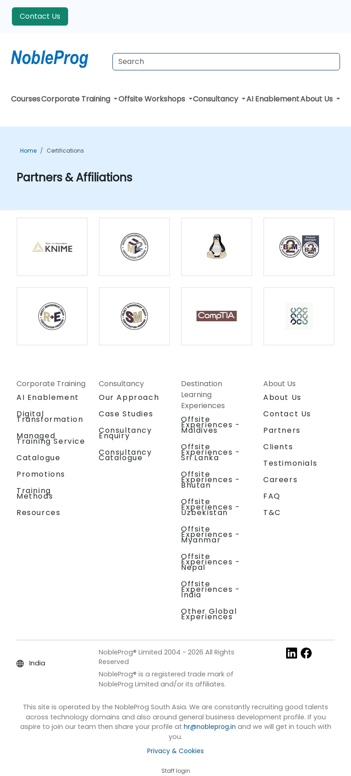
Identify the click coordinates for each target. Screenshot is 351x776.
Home (28, 150)
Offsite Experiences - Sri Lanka (210, 452)
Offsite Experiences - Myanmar (210, 534)
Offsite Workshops (152, 99)
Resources (38, 512)
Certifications (65, 150)
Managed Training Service (50, 438)
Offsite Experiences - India (210, 589)
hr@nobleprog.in (210, 726)
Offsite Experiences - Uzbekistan (210, 507)
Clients (278, 446)
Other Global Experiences (209, 614)
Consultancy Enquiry (125, 433)
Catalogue (38, 457)
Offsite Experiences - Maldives (210, 425)
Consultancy (216, 99)
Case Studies (126, 414)
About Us (317, 99)
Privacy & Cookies (175, 750)
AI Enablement (272, 99)
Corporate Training (76, 99)
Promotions (40, 474)
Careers (280, 479)
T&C (272, 512)
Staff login (175, 771)
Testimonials (290, 463)
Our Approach (129, 397)
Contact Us (40, 16)
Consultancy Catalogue (125, 455)
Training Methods (34, 493)
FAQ (272, 496)
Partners (282, 430)
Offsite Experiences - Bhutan (210, 479)
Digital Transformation (49, 417)
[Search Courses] (226, 61)
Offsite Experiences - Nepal (210, 562)
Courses (25, 99)
